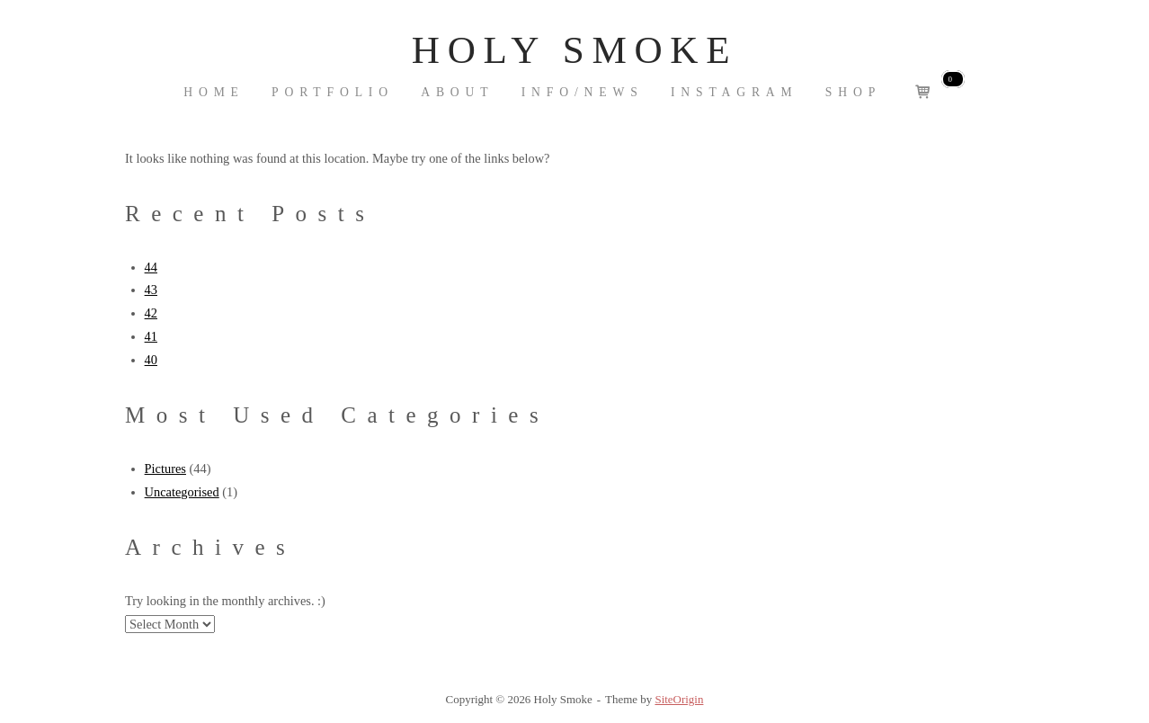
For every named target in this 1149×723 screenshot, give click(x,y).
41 (151, 336)
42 (151, 313)
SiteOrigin (679, 699)
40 (151, 360)
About (457, 92)
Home (214, 92)
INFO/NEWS (582, 92)
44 (151, 267)
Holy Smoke (574, 50)
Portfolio (333, 92)
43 (151, 289)
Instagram (734, 92)
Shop (853, 92)
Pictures (165, 468)
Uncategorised (182, 492)
